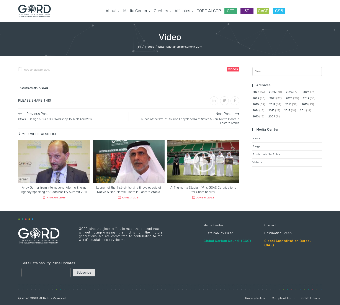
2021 (272, 98)
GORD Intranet (311, 298)
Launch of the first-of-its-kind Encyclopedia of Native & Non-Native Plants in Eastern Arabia (128, 190)
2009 (271, 116)
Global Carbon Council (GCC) (227, 241)
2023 (305, 92)
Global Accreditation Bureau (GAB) (288, 243)
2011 (303, 110)
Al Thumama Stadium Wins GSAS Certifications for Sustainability (203, 190)
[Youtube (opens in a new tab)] (320, 11)
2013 (271, 110)
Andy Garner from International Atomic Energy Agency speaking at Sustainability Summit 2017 (54, 190)
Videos (233, 69)
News (256, 138)
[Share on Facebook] (234, 100)
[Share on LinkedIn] (214, 100)
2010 (255, 116)
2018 (255, 104)
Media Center (213, 225)
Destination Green (278, 233)
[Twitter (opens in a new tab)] (292, 11)
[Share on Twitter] (224, 100)
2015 (304, 104)
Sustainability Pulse (266, 154)
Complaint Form (283, 298)
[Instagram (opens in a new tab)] (306, 11)
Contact (270, 225)
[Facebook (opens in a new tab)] (299, 11)
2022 (255, 98)
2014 (255, 110)
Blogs (256, 146)
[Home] (139, 46)
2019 (306, 98)
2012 (287, 110)
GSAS (29, 87)
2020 (289, 98)
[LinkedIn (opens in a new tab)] (313, 11)
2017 (272, 104)
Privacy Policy (255, 298)
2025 (272, 92)
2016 (288, 104)
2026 (255, 92)
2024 (289, 92)
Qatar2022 (41, 87)
